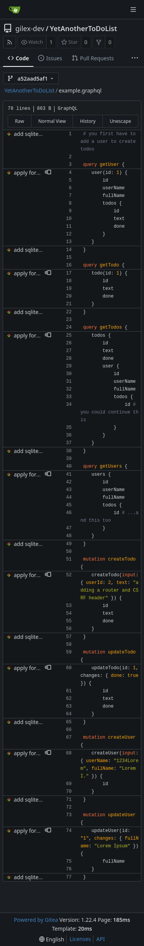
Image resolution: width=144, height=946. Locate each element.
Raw (19, 121)
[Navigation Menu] (133, 10)
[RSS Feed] (9, 42)
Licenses (80, 939)
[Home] (14, 10)
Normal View (52, 121)
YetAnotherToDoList (83, 28)
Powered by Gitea (36, 919)
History (87, 121)
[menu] (51, 939)
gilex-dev (29, 28)
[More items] (135, 58)
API (100, 939)
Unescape (120, 121)
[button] (48, 173)
